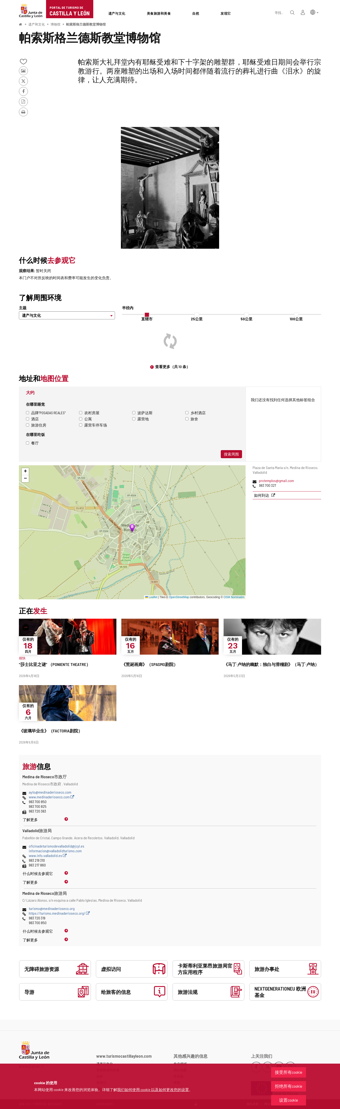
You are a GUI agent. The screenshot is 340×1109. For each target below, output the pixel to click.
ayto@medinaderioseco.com (50, 792)
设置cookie (288, 1100)
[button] (314, 12)
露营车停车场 (93, 425)
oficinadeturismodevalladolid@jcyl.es (56, 846)
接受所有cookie (288, 1072)
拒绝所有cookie (288, 1086)
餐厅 (32, 443)
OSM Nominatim (234, 597)
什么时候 (38, 873)
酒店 (32, 419)
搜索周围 (231, 454)
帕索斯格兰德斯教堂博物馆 (86, 24)
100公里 (296, 319)
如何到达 (262, 495)
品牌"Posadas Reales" (46, 412)
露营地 (140, 419)
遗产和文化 (36, 24)
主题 (22, 307)
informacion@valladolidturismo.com (55, 850)
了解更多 (30, 819)
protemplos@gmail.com (276, 480)
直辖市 (147, 319)
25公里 (197, 319)
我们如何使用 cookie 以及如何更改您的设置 (153, 1089)
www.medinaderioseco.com (51, 797)
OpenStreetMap (179, 597)
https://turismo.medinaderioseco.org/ (59, 913)
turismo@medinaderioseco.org (52, 908)
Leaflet (151, 597)
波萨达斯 (142, 412)
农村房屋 (89, 412)
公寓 (85, 419)
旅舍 (191, 419)
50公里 (246, 319)
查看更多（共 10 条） (172, 366)
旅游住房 (36, 425)
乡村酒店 (195, 412)
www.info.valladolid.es (48, 855)
